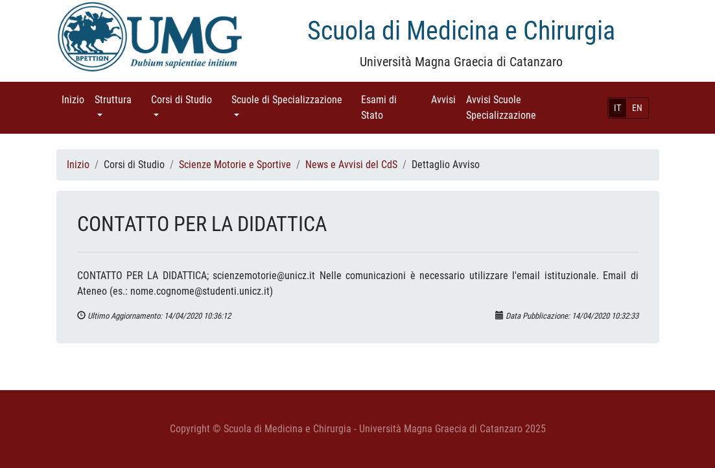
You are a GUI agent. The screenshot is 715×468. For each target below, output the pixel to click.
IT (617, 108)
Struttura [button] (121, 99)
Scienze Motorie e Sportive (235, 164)
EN (637, 108)
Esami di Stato (390, 107)
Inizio (75, 99)
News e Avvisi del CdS (351, 164)
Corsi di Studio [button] (188, 99)
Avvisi (446, 99)
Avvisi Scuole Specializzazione (519, 107)
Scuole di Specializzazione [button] (293, 99)
